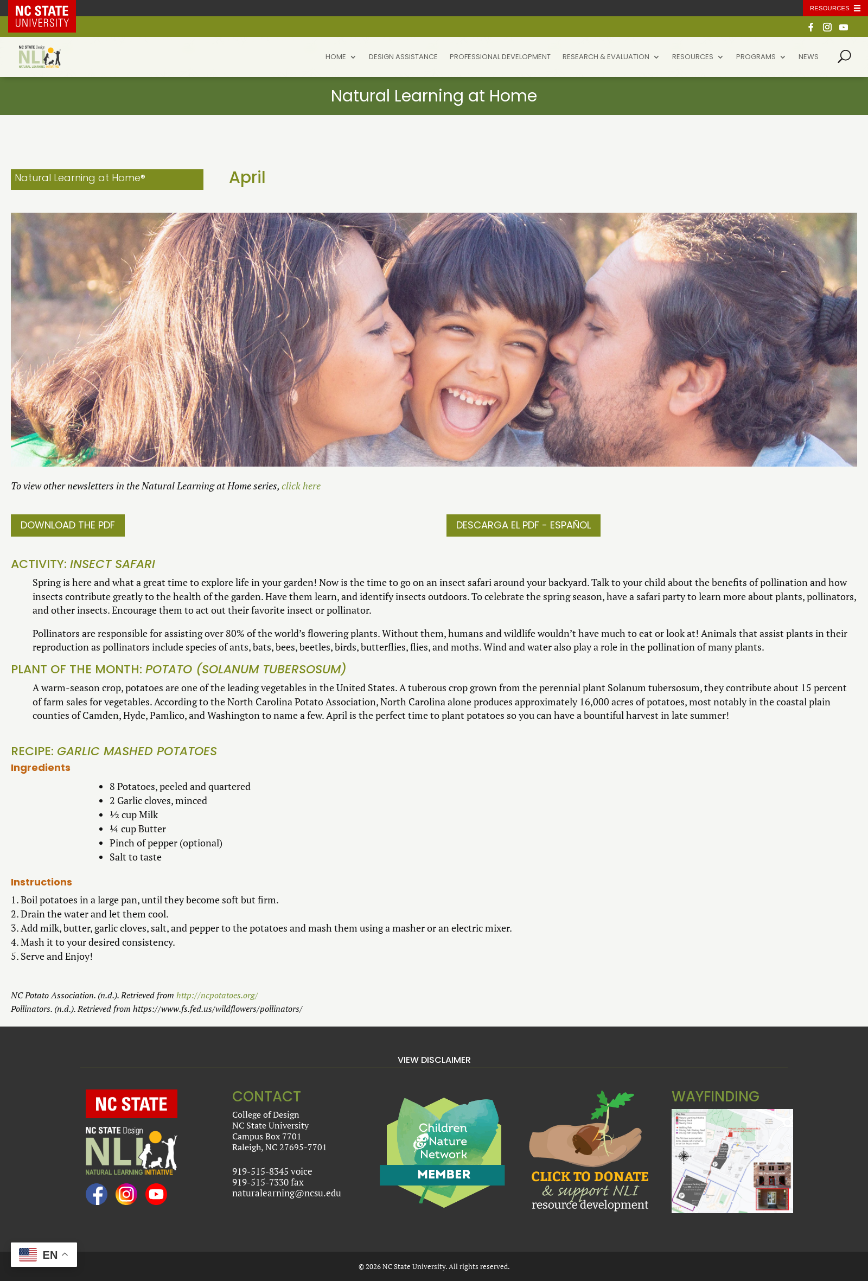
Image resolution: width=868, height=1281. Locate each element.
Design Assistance (403, 57)
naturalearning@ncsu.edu (286, 1193)
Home (336, 57)
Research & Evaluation (606, 57)
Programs (756, 57)
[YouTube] (843, 30)
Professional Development (500, 57)
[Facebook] (811, 30)
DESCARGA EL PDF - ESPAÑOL (523, 525)
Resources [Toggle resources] (830, 8)
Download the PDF (68, 525)
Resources (692, 57)
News (809, 57)
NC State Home (49, 8)
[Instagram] (827, 30)
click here (301, 485)
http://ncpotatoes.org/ (217, 995)
